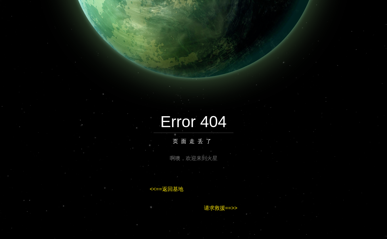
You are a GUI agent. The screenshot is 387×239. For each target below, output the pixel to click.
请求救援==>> (220, 208)
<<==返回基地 (166, 189)
